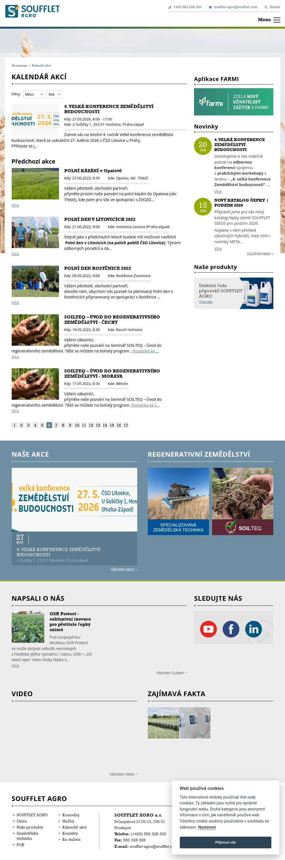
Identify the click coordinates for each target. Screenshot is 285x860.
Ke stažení (71, 839)
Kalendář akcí (74, 827)
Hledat (275, 7)
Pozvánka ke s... (145, 405)
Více (15, 205)
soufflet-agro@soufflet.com (235, 7)
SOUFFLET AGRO (32, 814)
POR (20, 844)
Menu (264, 19)
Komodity (71, 814)
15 (112, 425)
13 (98, 425)
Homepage (19, 65)
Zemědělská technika (27, 836)
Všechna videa (121, 774)
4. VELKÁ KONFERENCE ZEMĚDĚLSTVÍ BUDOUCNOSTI (239, 144)
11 (84, 425)
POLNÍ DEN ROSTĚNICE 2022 (97, 268)
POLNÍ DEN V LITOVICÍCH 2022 (100, 219)
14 (105, 425)
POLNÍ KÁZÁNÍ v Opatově (93, 170)
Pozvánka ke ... (145, 351)
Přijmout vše (225, 842)
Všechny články (170, 673)
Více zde (206, 302)
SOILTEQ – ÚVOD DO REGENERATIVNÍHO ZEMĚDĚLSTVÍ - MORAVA (112, 373)
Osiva (22, 821)
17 (126, 425)
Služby (68, 821)
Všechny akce (122, 569)
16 (119, 425)
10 (77, 425)
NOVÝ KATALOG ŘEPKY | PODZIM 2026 (241, 203)
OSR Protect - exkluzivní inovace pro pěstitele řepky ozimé (70, 621)
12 (91, 425)
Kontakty (70, 833)
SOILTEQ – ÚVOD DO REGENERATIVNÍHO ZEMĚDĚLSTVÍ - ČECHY (112, 319)
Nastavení (207, 827)
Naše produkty (30, 827)
